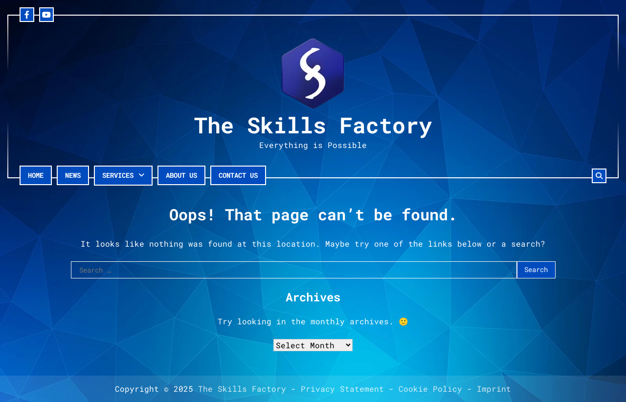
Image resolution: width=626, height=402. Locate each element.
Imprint (494, 388)
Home (36, 175)
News (73, 175)
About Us (181, 175)
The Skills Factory (313, 124)
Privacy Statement (342, 388)
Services (118, 175)
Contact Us (238, 175)
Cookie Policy (430, 388)
